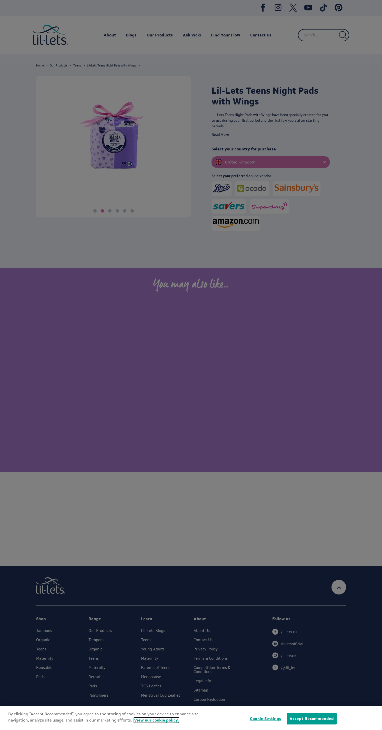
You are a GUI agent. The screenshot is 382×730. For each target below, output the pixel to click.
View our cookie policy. (156, 720)
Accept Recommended (311, 718)
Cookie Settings (265, 718)
